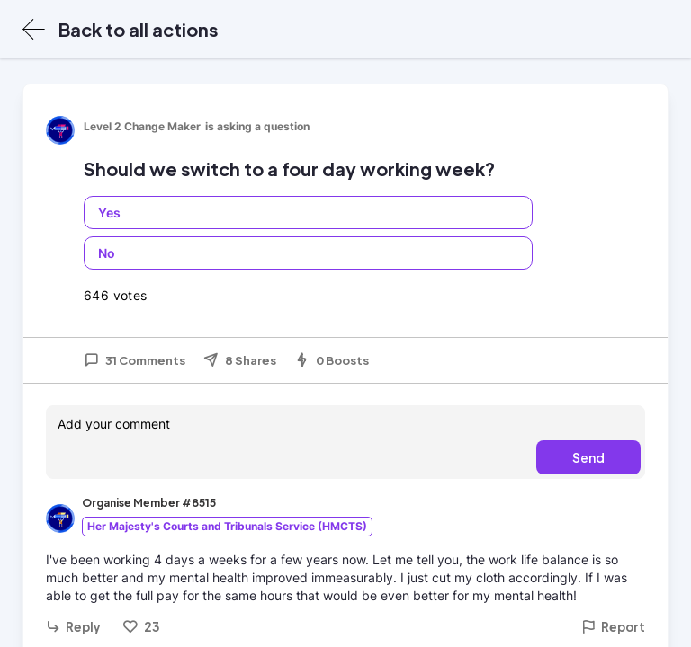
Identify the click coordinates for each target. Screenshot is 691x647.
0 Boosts (331, 360)
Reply (73, 626)
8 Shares (239, 360)
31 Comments (134, 360)
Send (588, 457)
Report (613, 626)
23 (137, 626)
